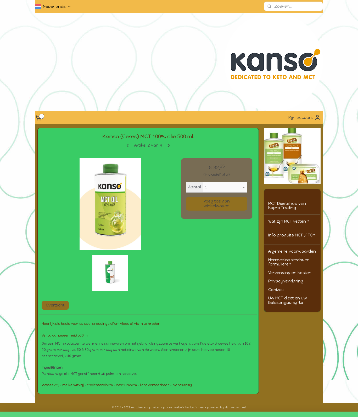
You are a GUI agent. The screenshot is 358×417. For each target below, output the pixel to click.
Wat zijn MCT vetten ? (288, 221)
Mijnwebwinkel (235, 407)
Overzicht (55, 305)
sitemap (159, 407)
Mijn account (304, 117)
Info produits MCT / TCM (291, 235)
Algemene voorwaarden (292, 251)
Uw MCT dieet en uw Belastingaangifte (287, 300)
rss (169, 407)
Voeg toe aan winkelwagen (217, 203)
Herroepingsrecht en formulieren (289, 262)
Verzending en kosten (289, 272)
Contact (276, 289)
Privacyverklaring (285, 281)
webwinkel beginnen (189, 407)
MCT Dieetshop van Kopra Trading (287, 205)
